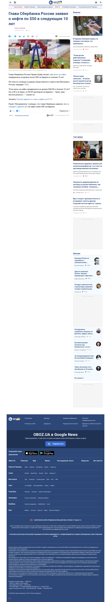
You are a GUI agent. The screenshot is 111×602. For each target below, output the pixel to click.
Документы (47, 423)
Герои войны (18, 7)
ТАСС (26, 84)
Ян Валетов (78, 292)
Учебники (32, 479)
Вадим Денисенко (79, 278)
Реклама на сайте (30, 423)
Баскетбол (34, 473)
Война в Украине (29, 7)
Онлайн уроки (40, 479)
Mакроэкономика (43, 498)
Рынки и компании (19, 28)
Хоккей (41, 473)
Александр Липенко (80, 336)
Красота (40, 510)
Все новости (97, 461)
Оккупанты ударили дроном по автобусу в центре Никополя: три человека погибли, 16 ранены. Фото (86, 184)
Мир (34, 461)
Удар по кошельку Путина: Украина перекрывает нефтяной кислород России (83, 274)
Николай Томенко (79, 361)
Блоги (71, 461)
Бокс (46, 473)
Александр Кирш (79, 372)
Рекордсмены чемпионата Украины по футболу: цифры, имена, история (84, 332)
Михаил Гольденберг (80, 350)
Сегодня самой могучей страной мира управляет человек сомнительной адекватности (84, 287)
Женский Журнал (54, 510)
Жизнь (47, 461)
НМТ (56, 479)
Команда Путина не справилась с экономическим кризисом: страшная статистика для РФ (82, 260)
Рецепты (27, 491)
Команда (46, 418)
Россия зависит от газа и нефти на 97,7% (34, 99)
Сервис (52, 485)
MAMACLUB (41, 504)
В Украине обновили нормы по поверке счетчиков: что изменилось (85, 41)
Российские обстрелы (69, 7)
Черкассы (53, 467)
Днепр (46, 467)
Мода (45, 510)
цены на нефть (59, 74)
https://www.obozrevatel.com (73, 547)
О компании (28, 418)
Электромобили (38, 485)
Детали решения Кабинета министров (85, 46)
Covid (48, 504)
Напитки (34, 491)
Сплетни (33, 510)
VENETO (57, 7)
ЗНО (52, 479)
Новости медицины (31, 504)
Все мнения (79, 378)
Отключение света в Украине (87, 7)
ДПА (48, 479)
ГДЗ (26, 479)
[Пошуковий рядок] (100, 2)
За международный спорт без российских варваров (84, 357)
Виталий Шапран (79, 265)
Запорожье (39, 467)
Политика (24, 461)
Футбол (27, 473)
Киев (26, 467)
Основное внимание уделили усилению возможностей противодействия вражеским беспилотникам (87, 208)
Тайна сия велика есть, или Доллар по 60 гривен (84, 368)
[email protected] (31, 588)
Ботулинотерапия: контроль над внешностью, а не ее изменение (82, 345)
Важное (76, 12)
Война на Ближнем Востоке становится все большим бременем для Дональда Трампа (87, 172)
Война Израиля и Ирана (45, 7)
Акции (46, 485)
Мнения (76, 253)
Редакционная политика (22, 115)
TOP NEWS (78, 137)
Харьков (31, 467)
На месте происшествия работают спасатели (87, 190)
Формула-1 (52, 473)
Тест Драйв (28, 485)
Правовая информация (70, 418)
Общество (85, 461)
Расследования (62, 461)
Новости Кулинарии (45, 491)
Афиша (27, 510)
